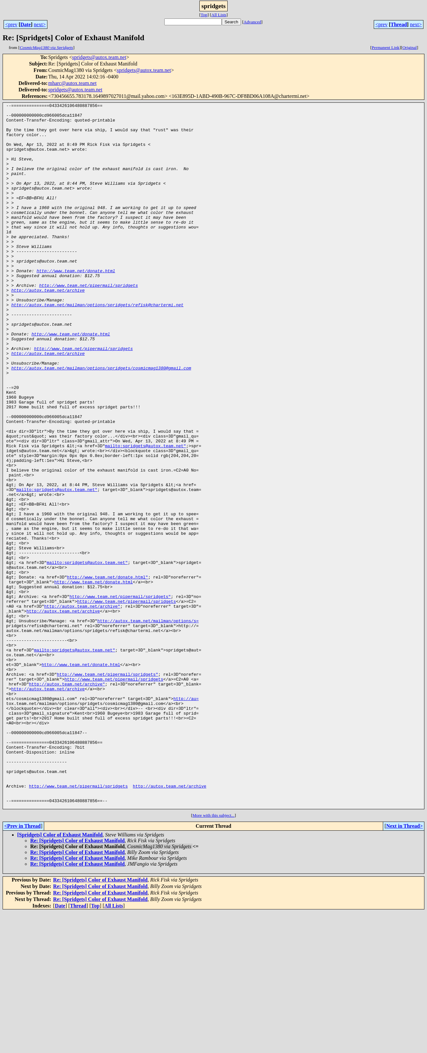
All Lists (218, 14)
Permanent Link (386, 47)
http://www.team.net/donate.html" (107, 672)
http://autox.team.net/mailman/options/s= (148, 725)
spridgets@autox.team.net (99, 57)
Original (409, 47)
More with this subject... (214, 956)
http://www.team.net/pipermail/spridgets (88, 322)
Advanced (252, 21)
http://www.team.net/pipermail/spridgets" (120, 695)
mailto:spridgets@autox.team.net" (145, 515)
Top (204, 14)
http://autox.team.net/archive (48, 328)
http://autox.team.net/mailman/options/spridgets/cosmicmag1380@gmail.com (101, 421)
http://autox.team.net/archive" (82, 707)
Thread (399, 24)
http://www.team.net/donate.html (76, 305)
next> (40, 24)
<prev (11, 24)
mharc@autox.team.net (72, 83)
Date (25, 24)
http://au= (186, 818)
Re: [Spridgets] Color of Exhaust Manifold (77, 981)
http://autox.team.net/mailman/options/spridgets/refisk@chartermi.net (97, 345)
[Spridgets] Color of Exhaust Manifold (60, 975)
